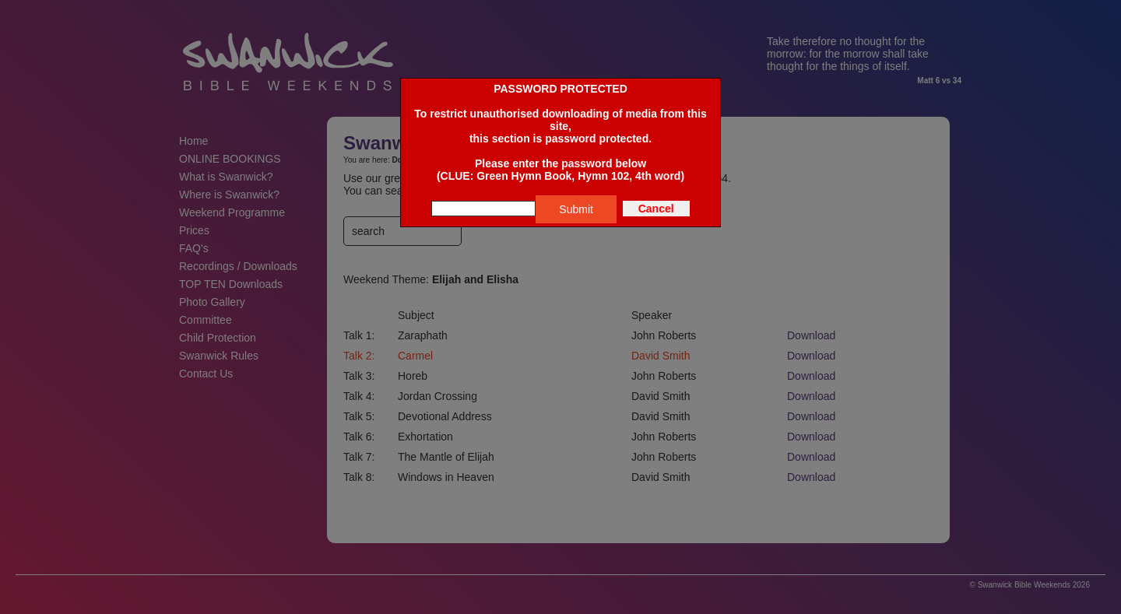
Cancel (656, 208)
